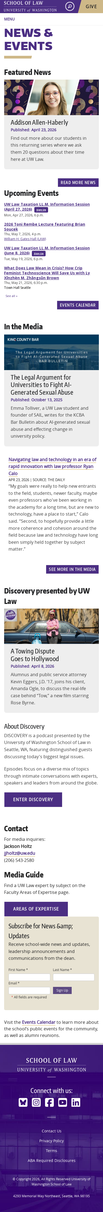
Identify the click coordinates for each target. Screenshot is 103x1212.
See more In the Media (72, 569)
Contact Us (52, 1130)
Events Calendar (78, 305)
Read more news (78, 182)
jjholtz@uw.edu (19, 853)
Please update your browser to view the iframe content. (51, 249)
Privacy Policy (51, 1140)
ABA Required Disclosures (52, 1160)
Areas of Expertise (36, 909)
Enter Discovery (33, 799)
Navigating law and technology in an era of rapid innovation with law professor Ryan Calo (52, 466)
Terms (51, 1150)
